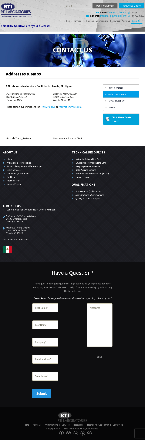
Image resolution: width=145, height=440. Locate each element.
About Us (126, 20)
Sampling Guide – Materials (87, 166)
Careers (111, 107)
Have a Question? (116, 100)
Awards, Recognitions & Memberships (24, 166)
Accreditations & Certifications (89, 195)
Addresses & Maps (117, 94)
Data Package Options (85, 169)
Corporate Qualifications (18, 173)
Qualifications (102, 20)
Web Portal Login (105, 5)
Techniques (88, 20)
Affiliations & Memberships (19, 162)
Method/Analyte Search (98, 424)
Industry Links (82, 177)
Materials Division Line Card (88, 159)
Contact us (137, 20)
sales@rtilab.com (113, 12)
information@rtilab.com (108, 15)
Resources (115, 20)
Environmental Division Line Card (90, 162)
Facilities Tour (13, 180)
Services (77, 20)
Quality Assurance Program (88, 198)
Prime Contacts (115, 87)
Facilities (11, 177)
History (10, 159)
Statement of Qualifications (88, 191)
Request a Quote (131, 5)
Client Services (14, 169)
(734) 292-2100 (48, 106)
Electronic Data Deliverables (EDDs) (92, 173)
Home (69, 20)
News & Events (14, 184)
